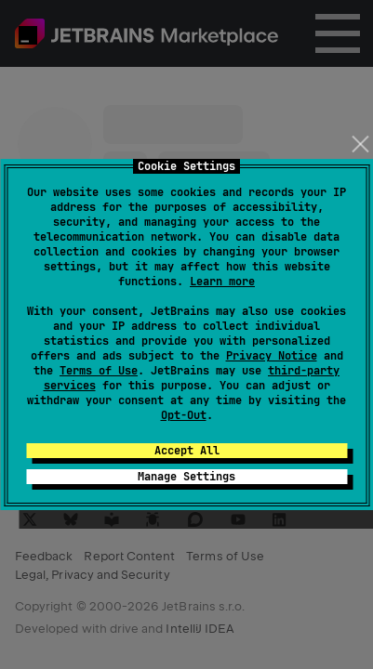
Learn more (222, 281)
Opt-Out (183, 415)
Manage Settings (186, 476)
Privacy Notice (271, 355)
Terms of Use (99, 370)
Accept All (187, 450)
